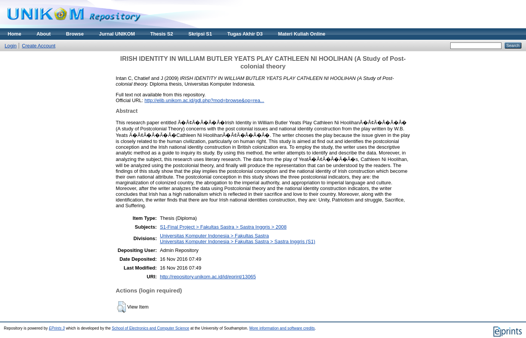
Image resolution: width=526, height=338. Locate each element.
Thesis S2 (161, 34)
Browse (75, 34)
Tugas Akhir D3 (244, 34)
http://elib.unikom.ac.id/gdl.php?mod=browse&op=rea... (204, 100)
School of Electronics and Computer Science (150, 328)
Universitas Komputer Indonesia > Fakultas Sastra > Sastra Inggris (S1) (237, 241)
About (44, 34)
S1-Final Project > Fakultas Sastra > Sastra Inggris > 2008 (223, 227)
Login (10, 46)
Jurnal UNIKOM (117, 34)
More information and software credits (282, 328)
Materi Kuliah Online (302, 34)
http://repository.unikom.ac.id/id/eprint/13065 (208, 277)
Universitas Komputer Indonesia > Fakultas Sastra (214, 236)
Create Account (38, 46)
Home (14, 34)
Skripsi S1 (200, 34)
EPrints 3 (57, 328)
